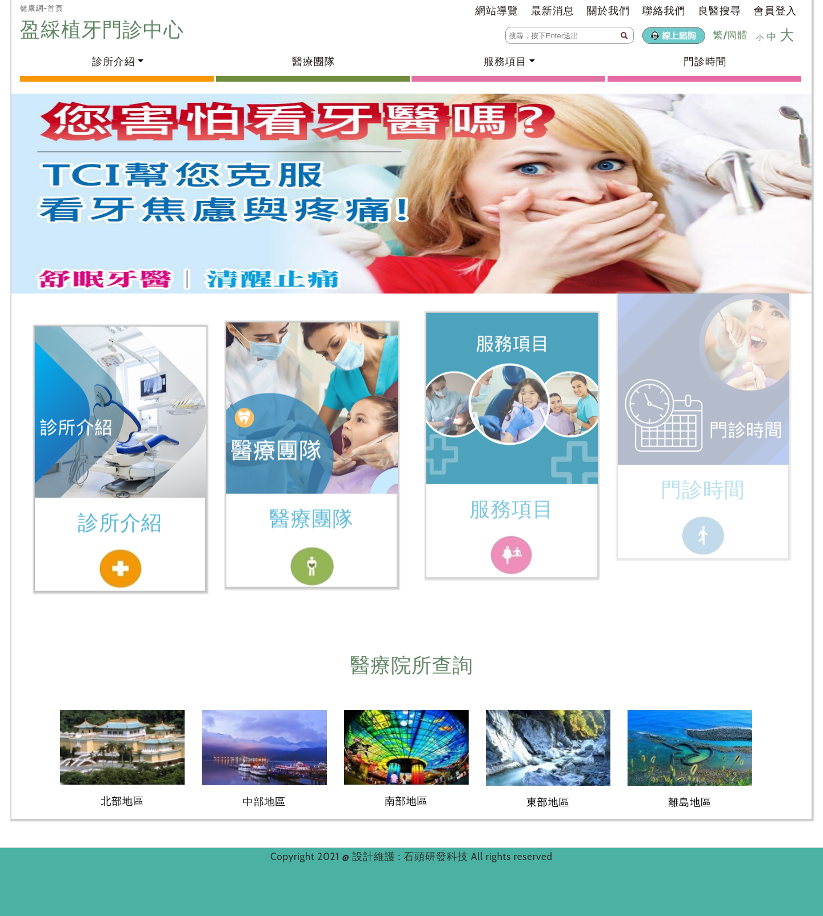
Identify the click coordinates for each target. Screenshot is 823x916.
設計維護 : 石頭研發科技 (411, 856)
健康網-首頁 (41, 8)
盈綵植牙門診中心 (104, 29)
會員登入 (775, 11)
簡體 (737, 35)
